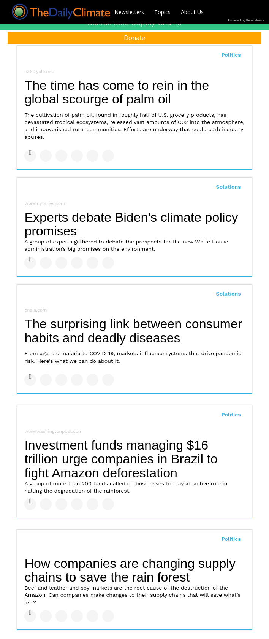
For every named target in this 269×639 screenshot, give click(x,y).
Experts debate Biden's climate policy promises (131, 224)
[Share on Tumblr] (77, 156)
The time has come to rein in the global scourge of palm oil (116, 92)
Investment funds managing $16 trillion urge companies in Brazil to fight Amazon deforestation (120, 459)
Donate (134, 37)
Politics (231, 55)
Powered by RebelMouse (246, 20)
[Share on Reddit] (108, 156)
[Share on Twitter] (46, 156)
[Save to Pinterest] (92, 156)
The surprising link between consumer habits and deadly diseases (133, 330)
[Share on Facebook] (30, 156)
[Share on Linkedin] (61, 156)
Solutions (228, 187)
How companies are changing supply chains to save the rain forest (130, 570)
